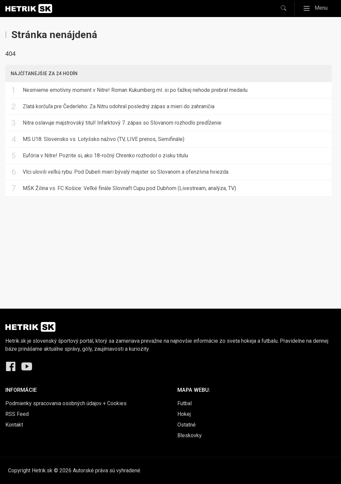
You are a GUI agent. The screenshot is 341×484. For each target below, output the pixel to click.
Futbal (184, 403)
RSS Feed (17, 414)
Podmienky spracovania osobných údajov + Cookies (66, 403)
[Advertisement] (170, 247)
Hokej (184, 414)
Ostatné (186, 425)
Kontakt (14, 425)
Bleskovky (189, 435)
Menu (317, 8)
